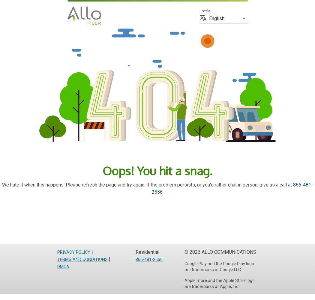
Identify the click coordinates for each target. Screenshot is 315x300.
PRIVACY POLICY (73, 252)
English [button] (216, 18)
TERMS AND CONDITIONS (82, 259)
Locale (205, 11)
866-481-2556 (149, 259)
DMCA (63, 266)
